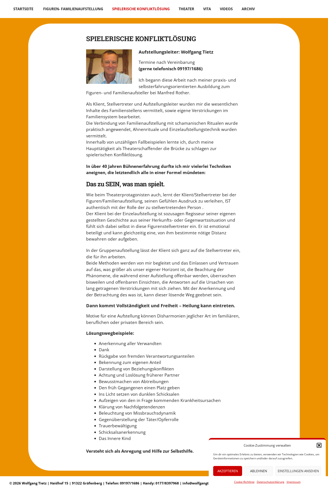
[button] (319, 445)
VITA (207, 8)
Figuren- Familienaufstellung (73, 8)
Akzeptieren (227, 471)
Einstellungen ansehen (298, 471)
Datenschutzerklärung (270, 482)
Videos (226, 8)
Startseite (23, 8)
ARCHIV (248, 8)
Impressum (294, 482)
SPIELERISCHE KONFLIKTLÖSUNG (141, 8)
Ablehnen (258, 471)
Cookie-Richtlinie (244, 482)
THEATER (186, 8)
